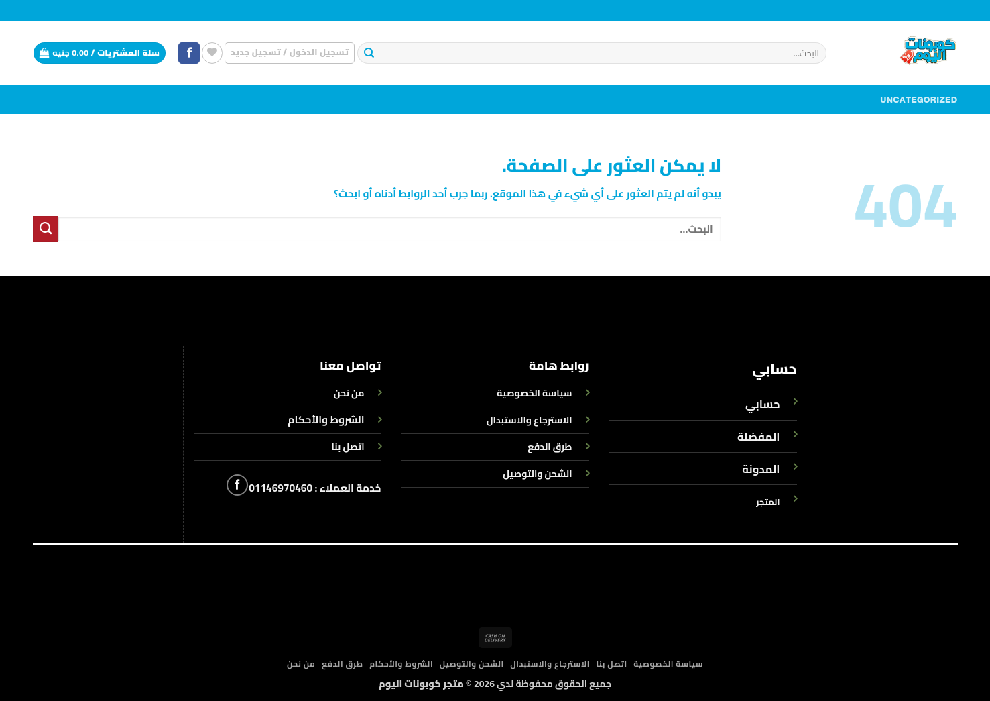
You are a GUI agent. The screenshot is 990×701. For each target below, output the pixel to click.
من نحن (301, 664)
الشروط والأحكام (326, 419)
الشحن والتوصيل (472, 664)
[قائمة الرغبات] (212, 52)
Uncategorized (918, 100)
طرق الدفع (342, 664)
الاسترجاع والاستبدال (550, 664)
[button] (290, 52)
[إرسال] (370, 53)
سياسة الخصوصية (668, 664)
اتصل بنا (612, 664)
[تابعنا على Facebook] (189, 53)
